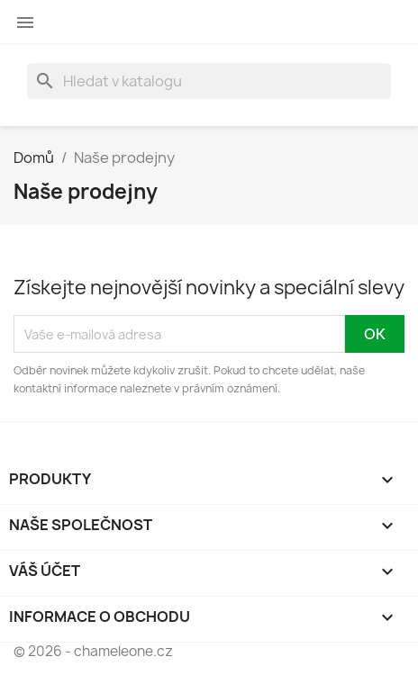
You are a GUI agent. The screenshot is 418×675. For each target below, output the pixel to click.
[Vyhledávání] (209, 81)
